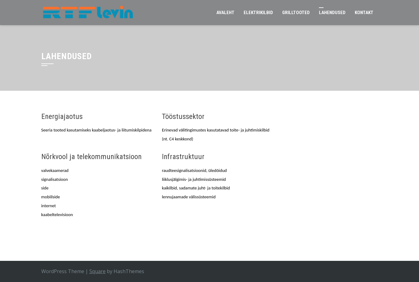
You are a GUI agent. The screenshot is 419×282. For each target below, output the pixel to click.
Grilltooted (296, 12)
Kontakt (364, 12)
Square (97, 271)
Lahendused (332, 12)
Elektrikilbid (258, 12)
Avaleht (225, 12)
